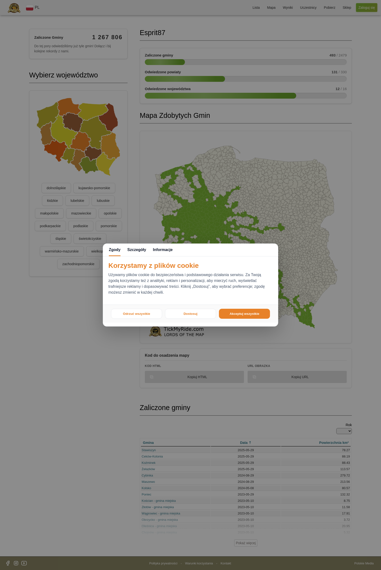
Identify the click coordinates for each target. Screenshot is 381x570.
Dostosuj (190, 314)
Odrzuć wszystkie (136, 314)
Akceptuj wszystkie (244, 314)
